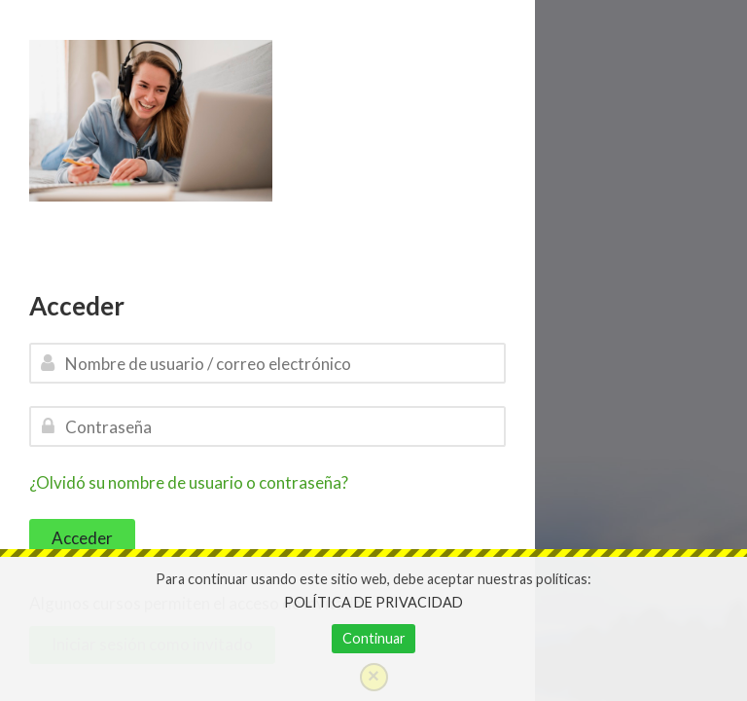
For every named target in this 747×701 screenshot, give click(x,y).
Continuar (374, 638)
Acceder (82, 538)
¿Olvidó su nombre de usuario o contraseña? (188, 482)
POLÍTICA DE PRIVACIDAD (373, 602)
